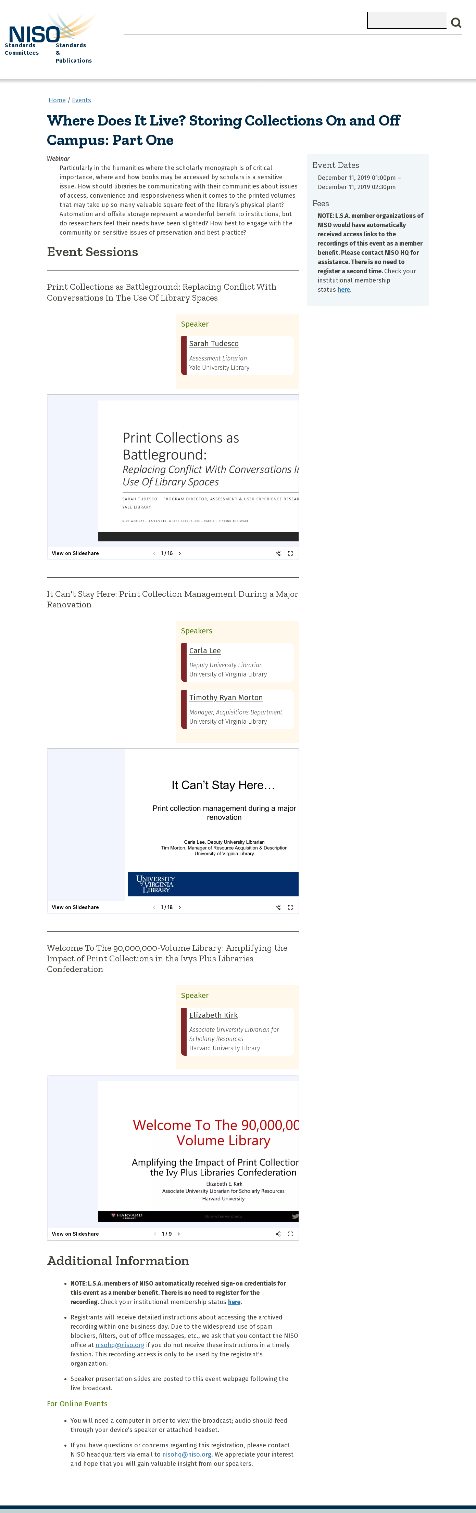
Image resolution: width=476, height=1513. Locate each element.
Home (137, 41)
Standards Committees (360, 45)
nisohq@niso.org (120, 1330)
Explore (253, 41)
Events (285, 41)
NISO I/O (318, 41)
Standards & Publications (423, 45)
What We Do (174, 41)
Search (456, 22)
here (344, 274)
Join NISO (216, 41)
